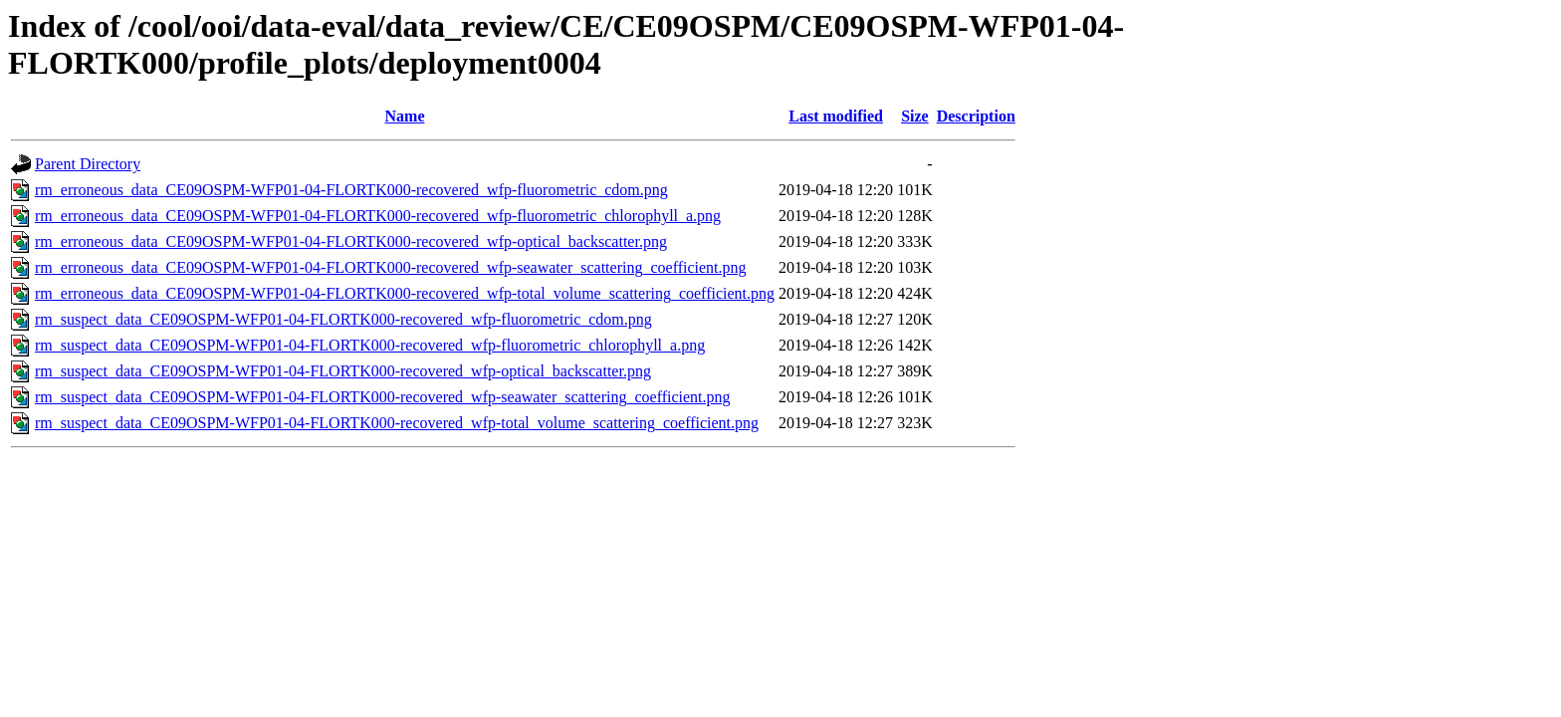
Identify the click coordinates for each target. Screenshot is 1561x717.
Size (915, 116)
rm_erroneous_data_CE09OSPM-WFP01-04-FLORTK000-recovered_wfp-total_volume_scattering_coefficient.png (405, 293)
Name (405, 116)
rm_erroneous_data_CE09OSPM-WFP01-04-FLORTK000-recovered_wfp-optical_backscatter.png (351, 241)
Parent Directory (87, 163)
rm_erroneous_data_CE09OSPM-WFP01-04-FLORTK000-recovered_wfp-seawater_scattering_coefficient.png (391, 267)
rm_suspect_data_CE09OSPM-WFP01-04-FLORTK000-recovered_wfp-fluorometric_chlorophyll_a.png (370, 345)
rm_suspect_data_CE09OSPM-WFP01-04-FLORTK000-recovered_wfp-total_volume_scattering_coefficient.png (397, 422)
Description (976, 116)
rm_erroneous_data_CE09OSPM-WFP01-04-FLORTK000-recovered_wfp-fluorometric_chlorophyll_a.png (378, 215)
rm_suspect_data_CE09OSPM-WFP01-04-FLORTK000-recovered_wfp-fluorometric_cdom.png (343, 319)
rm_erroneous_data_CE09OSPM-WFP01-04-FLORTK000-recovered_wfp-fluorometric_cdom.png (351, 189)
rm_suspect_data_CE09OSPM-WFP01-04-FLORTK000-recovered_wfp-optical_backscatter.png (343, 370)
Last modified (835, 116)
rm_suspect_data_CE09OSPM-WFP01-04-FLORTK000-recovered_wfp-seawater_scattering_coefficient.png (383, 396)
